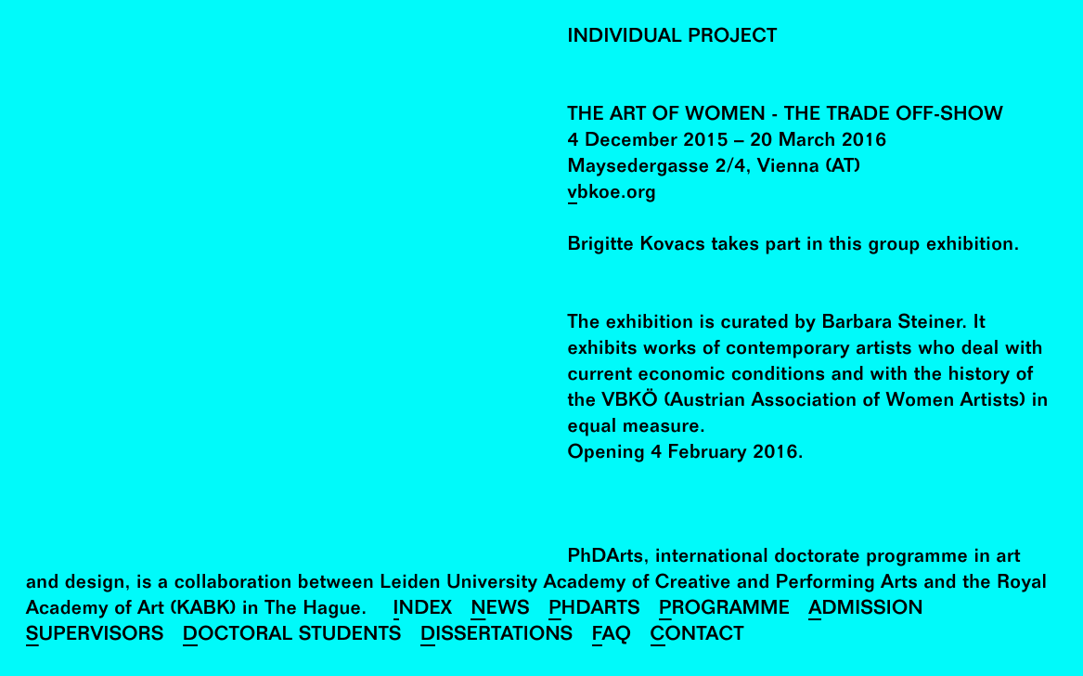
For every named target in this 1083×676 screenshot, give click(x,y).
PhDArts (594, 610)
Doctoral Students (292, 636)
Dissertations (497, 636)
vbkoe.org (612, 194)
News (500, 610)
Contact (697, 636)
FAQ (612, 636)
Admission (865, 610)
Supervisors (95, 636)
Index (423, 610)
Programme (724, 610)
